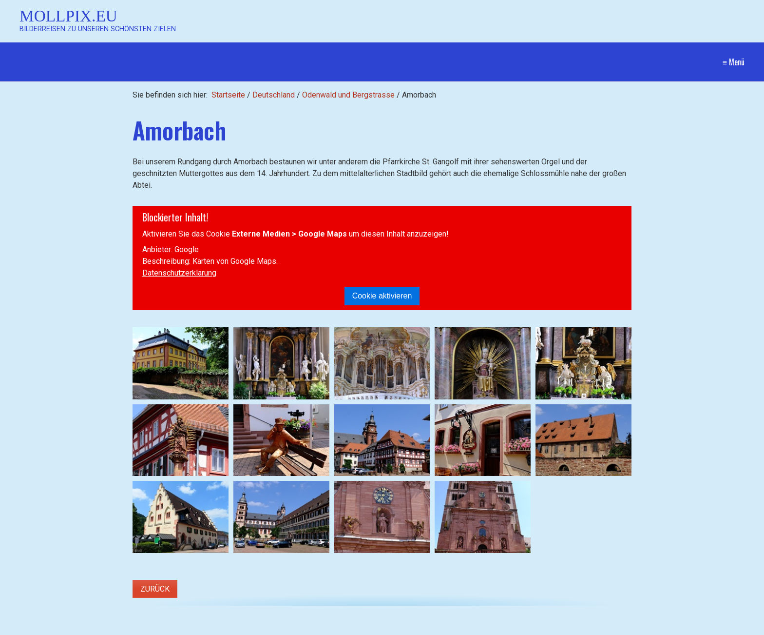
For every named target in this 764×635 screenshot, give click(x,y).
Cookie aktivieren (382, 296)
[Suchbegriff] (142, 628)
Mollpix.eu (68, 16)
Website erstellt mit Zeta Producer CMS (676, 628)
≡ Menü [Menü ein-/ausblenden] (734, 62)
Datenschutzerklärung (179, 273)
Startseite (228, 94)
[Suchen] (260, 628)
